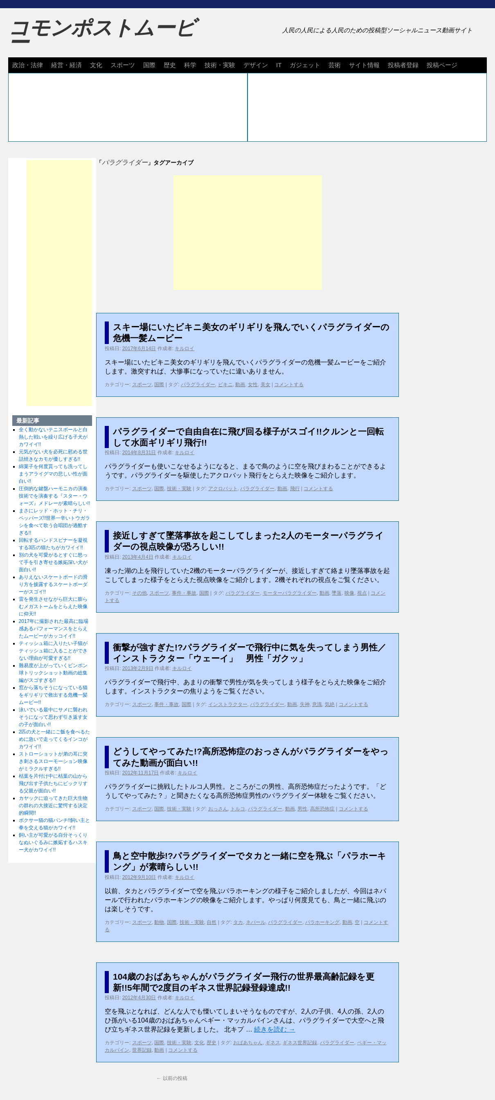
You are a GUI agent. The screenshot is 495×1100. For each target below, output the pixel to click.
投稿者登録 (403, 64)
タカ (238, 922)
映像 (349, 593)
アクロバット (223, 488)
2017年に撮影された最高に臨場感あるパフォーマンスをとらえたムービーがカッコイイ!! (54, 628)
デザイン (255, 64)
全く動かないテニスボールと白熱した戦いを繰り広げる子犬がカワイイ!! (53, 437)
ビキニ (225, 384)
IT (278, 64)
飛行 (295, 488)
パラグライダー (198, 384)
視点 (362, 593)
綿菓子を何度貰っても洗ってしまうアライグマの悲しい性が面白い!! (53, 474)
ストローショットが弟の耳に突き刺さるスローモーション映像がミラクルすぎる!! (53, 761)
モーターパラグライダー (290, 593)
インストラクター (228, 704)
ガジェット (305, 64)
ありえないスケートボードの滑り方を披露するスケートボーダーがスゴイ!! (53, 584)
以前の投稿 (171, 1078)
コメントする (289, 384)
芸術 (334, 64)
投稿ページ (442, 64)
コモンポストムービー (102, 35)
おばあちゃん (248, 1043)
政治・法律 (27, 64)
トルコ (237, 809)
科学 (190, 64)
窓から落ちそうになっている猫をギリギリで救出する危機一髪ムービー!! (53, 695)
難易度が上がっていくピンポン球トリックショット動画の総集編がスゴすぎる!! (53, 673)
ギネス (273, 1043)
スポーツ (122, 64)
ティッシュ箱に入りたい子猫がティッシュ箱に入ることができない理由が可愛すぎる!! (53, 651)
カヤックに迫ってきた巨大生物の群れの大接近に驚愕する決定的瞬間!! (53, 805)
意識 (317, 704)
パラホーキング (322, 922)
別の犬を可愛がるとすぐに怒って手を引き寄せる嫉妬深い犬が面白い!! (53, 562)
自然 (211, 922)
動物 (159, 922)
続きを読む (274, 1029)
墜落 (337, 593)
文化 (96, 64)
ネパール (256, 922)
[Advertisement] (247, 232)
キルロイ (184, 348)
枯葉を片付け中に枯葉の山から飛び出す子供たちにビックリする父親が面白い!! (53, 783)
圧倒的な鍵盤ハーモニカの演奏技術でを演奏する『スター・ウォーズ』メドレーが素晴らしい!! (54, 496)
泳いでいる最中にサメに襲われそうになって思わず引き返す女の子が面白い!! (53, 717)
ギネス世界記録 (300, 1043)
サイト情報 (364, 64)
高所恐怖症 (322, 809)
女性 (253, 384)
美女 (265, 384)
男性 (302, 809)
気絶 (330, 704)
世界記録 (142, 1050)
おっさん (218, 809)
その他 (139, 593)
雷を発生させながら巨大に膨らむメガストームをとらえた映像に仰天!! (53, 606)
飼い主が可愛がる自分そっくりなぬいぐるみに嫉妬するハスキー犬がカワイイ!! (53, 842)
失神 (305, 704)
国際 (149, 64)
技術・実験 (220, 64)
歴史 (170, 64)
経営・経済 (66, 64)
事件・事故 (184, 593)
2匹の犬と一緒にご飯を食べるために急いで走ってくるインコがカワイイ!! (54, 739)
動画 (240, 384)
